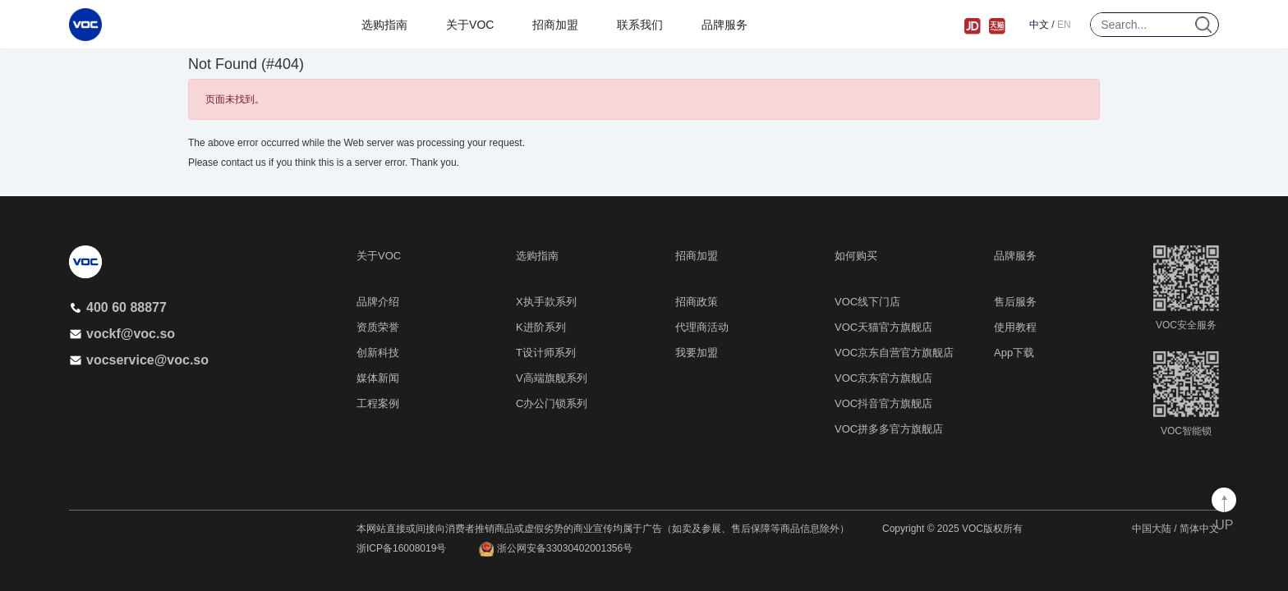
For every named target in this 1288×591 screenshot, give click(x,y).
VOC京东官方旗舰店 (883, 378)
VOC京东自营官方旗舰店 (894, 352)
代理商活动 (702, 327)
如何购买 (856, 256)
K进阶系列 (541, 327)
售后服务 (1015, 302)
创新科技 (377, 352)
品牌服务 (725, 24)
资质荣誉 (377, 327)
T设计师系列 (546, 352)
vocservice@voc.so (139, 360)
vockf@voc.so (122, 334)
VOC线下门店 (867, 302)
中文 (1039, 24)
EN (1064, 24)
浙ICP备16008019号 (401, 548)
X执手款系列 (546, 302)
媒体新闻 (377, 378)
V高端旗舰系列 (551, 378)
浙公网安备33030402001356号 (555, 549)
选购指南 (384, 24)
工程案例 (377, 403)
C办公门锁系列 (551, 403)
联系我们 (640, 24)
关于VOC (470, 24)
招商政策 (696, 302)
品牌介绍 (377, 302)
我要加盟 (696, 352)
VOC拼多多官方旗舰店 (889, 429)
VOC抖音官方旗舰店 (883, 403)
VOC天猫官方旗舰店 (883, 327)
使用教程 (1015, 327)
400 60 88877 (118, 307)
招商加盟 (555, 24)
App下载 (1014, 352)
